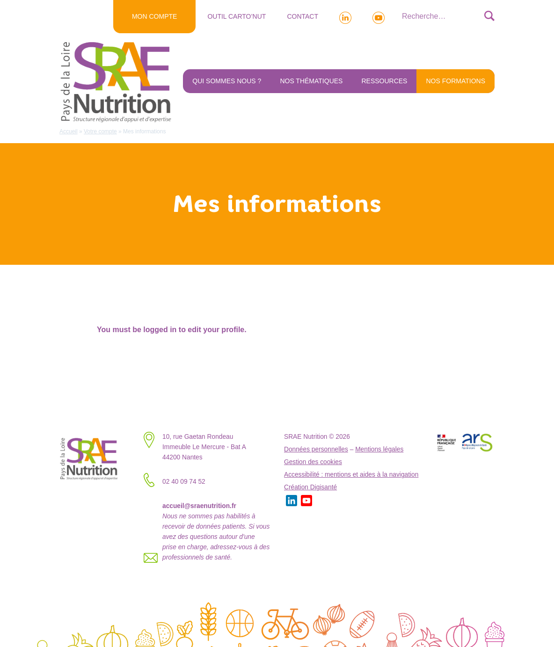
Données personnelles (316, 449)
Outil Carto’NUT (236, 16)
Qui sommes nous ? (226, 81)
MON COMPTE (154, 16)
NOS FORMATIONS (455, 81)
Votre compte (100, 131)
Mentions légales (379, 449)
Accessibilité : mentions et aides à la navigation (351, 474)
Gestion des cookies (313, 461)
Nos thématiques (311, 81)
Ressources (384, 81)
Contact (302, 16)
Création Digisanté (310, 487)
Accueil (68, 131)
